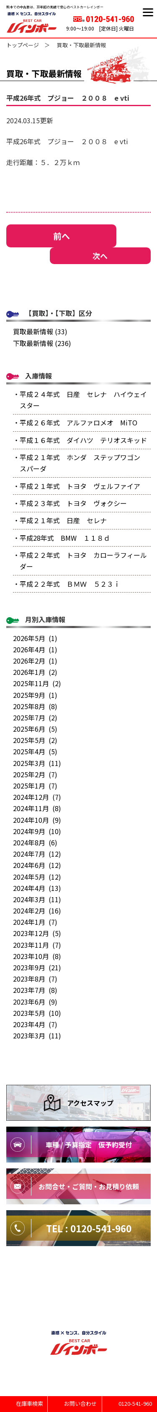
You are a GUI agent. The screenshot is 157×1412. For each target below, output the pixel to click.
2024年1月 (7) (35, 922)
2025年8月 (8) (35, 706)
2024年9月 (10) (37, 831)
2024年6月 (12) (37, 865)
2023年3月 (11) (37, 1035)
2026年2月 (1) (35, 661)
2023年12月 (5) (37, 933)
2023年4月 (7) (35, 1024)
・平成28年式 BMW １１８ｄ (61, 538)
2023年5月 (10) (37, 1013)
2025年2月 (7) (35, 774)
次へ (100, 255)
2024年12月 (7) (37, 797)
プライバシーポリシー (78, 1296)
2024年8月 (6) (35, 842)
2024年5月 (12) (37, 877)
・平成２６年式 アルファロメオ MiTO (75, 422)
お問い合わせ (79, 1403)
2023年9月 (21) (37, 967)
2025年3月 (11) (37, 763)
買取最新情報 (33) (40, 331)
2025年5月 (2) (35, 740)
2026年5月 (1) (35, 638)
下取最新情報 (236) (42, 343)
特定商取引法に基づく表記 (79, 1314)
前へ (61, 236)
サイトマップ (78, 1279)
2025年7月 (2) (35, 717)
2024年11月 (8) (37, 808)
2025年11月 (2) (37, 683)
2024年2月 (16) (37, 911)
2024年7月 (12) (37, 854)
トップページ (22, 45)
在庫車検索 (29, 1403)
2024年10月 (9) (37, 820)
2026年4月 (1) (35, 649)
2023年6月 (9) (35, 1002)
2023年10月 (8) (37, 956)
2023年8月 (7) (35, 979)
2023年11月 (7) (37, 945)
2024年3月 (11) (37, 899)
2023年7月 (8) (35, 990)
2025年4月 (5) (35, 751)
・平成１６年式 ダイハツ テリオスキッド (80, 440)
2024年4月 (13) (37, 888)
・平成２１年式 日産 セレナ (60, 520)
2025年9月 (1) (35, 695)
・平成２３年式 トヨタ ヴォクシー (70, 503)
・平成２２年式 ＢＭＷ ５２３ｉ (66, 584)
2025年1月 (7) (35, 786)
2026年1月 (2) (35, 672)
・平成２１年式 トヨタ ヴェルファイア (76, 486)
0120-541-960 (134, 1403)
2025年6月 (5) (35, 729)
